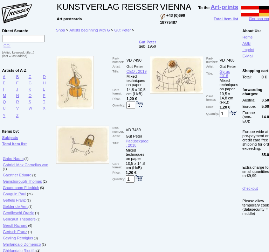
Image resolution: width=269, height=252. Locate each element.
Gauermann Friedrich (21, 188)
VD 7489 (133, 130)
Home (247, 37)
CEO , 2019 (136, 71)
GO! (7, 46)
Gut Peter (122, 30)
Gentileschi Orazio (18, 213)
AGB (246, 43)
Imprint (248, 50)
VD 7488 (227, 60)
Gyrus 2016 (225, 73)
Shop (60, 30)
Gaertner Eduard (17, 175)
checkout (250, 188)
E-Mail (247, 56)
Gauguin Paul (14, 194)
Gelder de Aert (15, 206)
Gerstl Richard (15, 225)
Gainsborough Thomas (22, 181)
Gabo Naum (13, 158)
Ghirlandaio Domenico (22, 244)
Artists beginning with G (89, 30)
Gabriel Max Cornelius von (25, 165)
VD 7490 (134, 60)
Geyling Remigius (18, 238)
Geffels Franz (14, 200)
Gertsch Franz (15, 232)
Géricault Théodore (19, 219)
